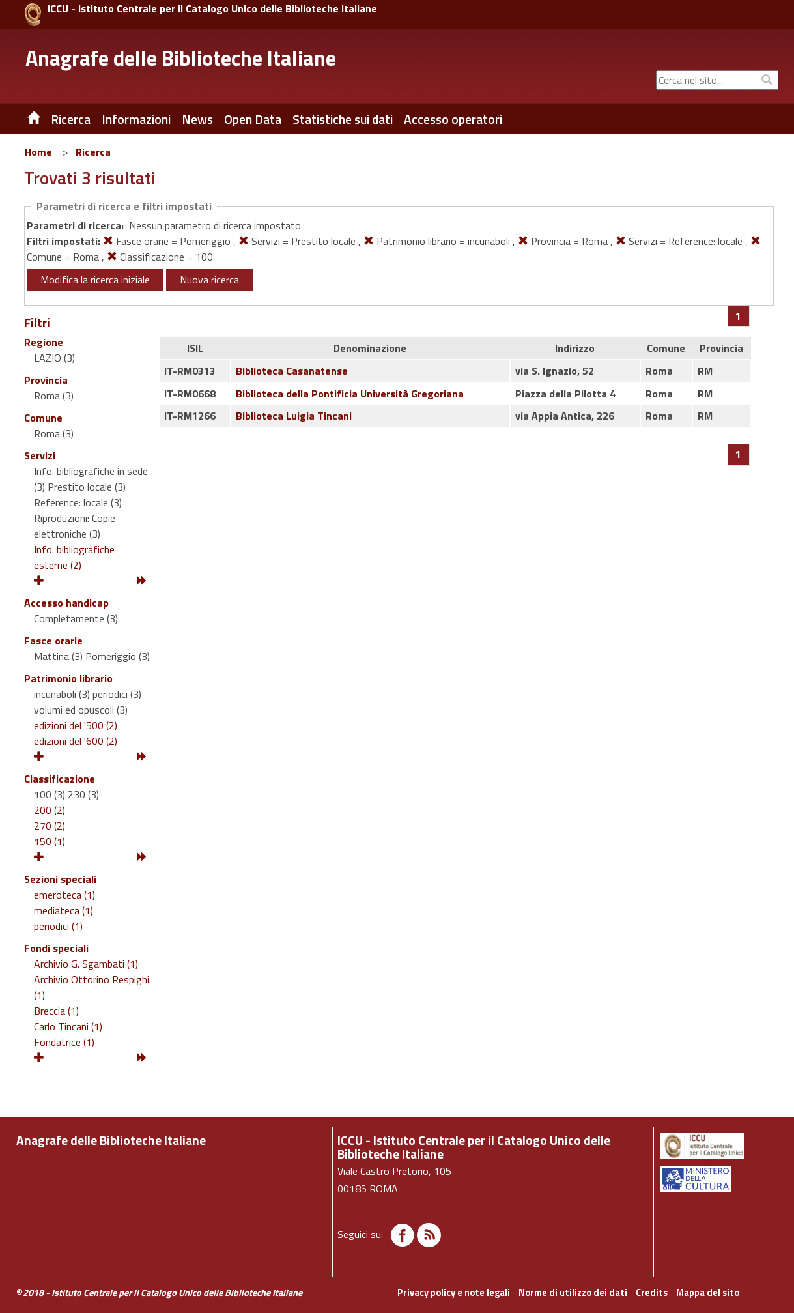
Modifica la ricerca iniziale (95, 279)
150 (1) (49, 841)
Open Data (252, 119)
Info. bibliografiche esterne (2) (74, 557)
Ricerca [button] (71, 119)
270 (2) (49, 825)
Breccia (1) (56, 1010)
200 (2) (49, 810)
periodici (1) (58, 926)
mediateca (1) (63, 910)
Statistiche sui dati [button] (342, 119)
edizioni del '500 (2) (75, 725)
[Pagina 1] (738, 316)
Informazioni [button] (136, 119)
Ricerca (93, 152)
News (197, 119)
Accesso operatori (453, 119)
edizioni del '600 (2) (75, 741)
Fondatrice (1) (64, 1042)
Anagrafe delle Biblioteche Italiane (180, 58)
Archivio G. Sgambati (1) (86, 964)
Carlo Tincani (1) (68, 1026)
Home (38, 152)
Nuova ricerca (209, 279)
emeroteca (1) (64, 894)
